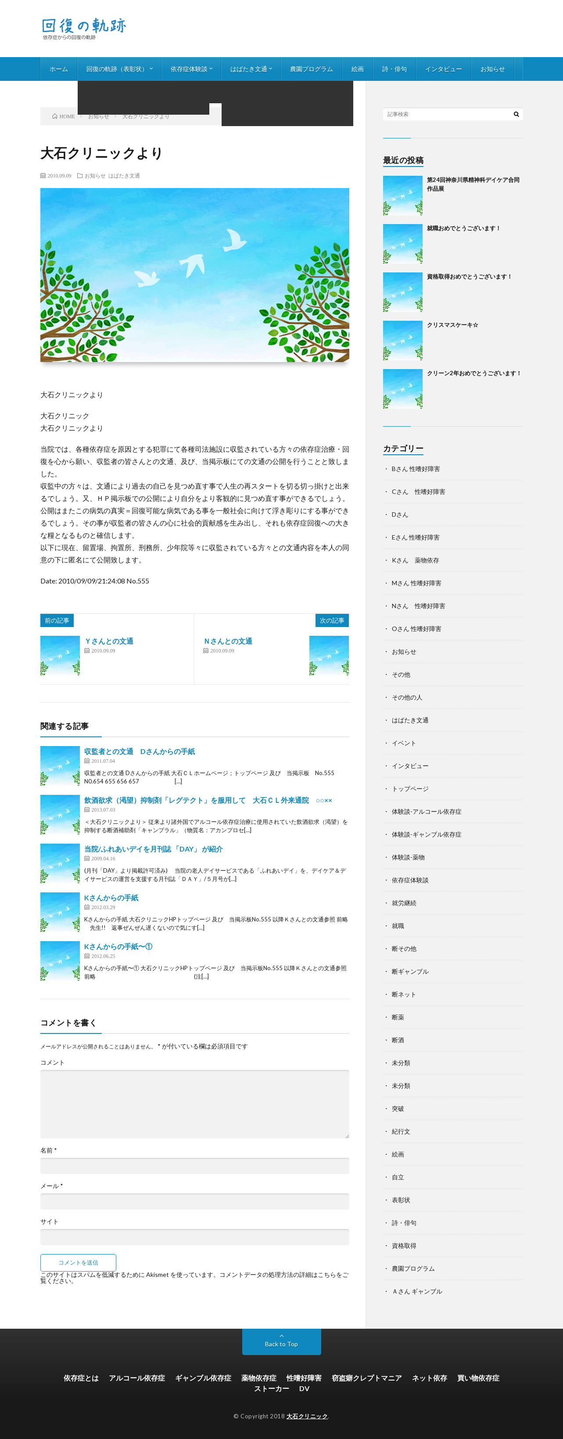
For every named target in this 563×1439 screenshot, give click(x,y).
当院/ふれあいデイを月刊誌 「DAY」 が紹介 (153, 849)
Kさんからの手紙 (111, 897)
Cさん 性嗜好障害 (418, 491)
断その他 (404, 948)
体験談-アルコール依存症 (427, 811)
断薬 (398, 1017)
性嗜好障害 (304, 1378)
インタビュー (443, 68)
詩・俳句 (394, 68)
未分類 (401, 1062)
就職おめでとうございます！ (464, 228)
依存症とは (81, 1378)
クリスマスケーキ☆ (452, 324)
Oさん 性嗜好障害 (416, 628)
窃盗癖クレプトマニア (367, 1378)
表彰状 (401, 1199)
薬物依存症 (258, 1378)
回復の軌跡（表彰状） (117, 68)
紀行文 (401, 1131)
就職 (398, 925)
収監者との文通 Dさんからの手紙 (139, 751)
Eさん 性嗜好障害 (416, 537)
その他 (401, 674)
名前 (48, 1150)
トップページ (410, 788)
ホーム (59, 68)
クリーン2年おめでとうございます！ (474, 373)
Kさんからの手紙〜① (118, 946)
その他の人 (407, 697)
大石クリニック (307, 1416)
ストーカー (271, 1388)
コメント (52, 1062)
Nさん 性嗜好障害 (418, 605)
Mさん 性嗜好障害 (416, 583)
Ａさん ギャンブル (417, 1291)
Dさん (400, 514)
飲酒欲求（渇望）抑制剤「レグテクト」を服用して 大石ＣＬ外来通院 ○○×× (208, 800)
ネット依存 (429, 1378)
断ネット (404, 994)
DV (304, 1388)
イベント (404, 743)
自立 (398, 1177)
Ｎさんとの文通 (227, 641)
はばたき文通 (248, 68)
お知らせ (493, 68)
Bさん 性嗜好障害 (416, 468)
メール (51, 1186)
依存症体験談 (189, 68)
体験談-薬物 (408, 857)
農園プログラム (311, 68)
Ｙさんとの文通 (108, 641)
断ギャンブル (410, 971)
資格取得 (404, 1245)
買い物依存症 (478, 1378)
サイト (49, 1221)
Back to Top (281, 1344)
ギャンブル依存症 (203, 1378)
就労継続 (404, 902)
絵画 (357, 68)
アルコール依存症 (137, 1378)
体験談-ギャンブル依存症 (427, 834)
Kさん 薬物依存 (415, 560)
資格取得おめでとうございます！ (470, 276)
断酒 (398, 1040)
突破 (398, 1108)
